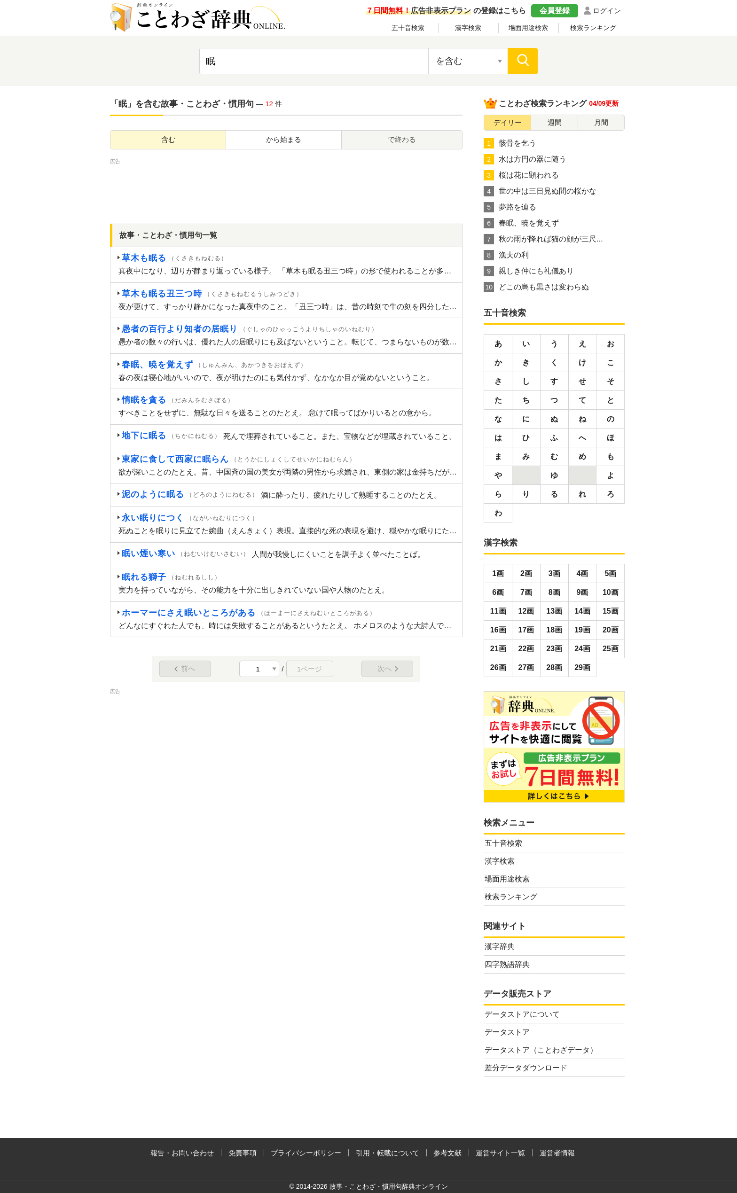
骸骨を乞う (510, 143)
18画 (554, 630)
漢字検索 (468, 27)
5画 (610, 573)
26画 (498, 667)
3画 (554, 573)
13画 (554, 611)
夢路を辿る (510, 207)
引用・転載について (387, 1152)
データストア (507, 1032)
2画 (526, 573)
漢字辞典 (500, 947)
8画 (554, 592)
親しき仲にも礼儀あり (529, 271)
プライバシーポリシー (306, 1152)
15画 (611, 611)
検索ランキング (593, 27)
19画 (582, 630)
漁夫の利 (506, 255)
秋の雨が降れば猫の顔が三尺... (543, 239)
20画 (611, 630)
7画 (526, 592)
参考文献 (447, 1152)
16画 (498, 630)
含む (168, 139)
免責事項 (242, 1152)
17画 (526, 630)
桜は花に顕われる (521, 175)
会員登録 (555, 11)
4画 (582, 573)
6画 (498, 592)
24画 (582, 649)
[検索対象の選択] (468, 61)
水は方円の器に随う (525, 159)
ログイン (607, 11)
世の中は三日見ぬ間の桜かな (540, 191)
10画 (611, 592)
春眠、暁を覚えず (521, 223)
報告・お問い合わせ (182, 1152)
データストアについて (522, 1014)
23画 (554, 649)
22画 (526, 649)
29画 (582, 667)
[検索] (523, 61)
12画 (526, 611)
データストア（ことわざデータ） (541, 1050)
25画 (611, 649)
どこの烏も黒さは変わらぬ (536, 287)
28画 (554, 667)
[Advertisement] (286, 187)
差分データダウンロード (526, 1068)
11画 (498, 611)
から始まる (283, 139)
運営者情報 (557, 1152)
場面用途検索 (528, 27)
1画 (498, 573)
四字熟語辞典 (507, 964)
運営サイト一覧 (500, 1152)
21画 (498, 649)
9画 (582, 592)
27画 (526, 667)
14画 (582, 611)
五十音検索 (408, 27)
